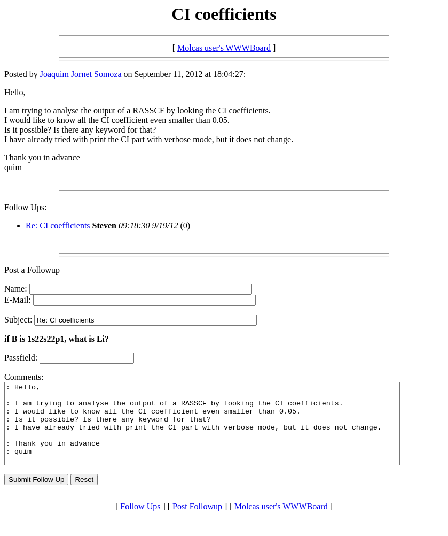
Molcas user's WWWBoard (224, 47)
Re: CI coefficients (58, 225)
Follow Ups (140, 522)
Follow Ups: (25, 207)
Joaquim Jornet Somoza (81, 74)
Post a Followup (32, 269)
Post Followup (197, 522)
